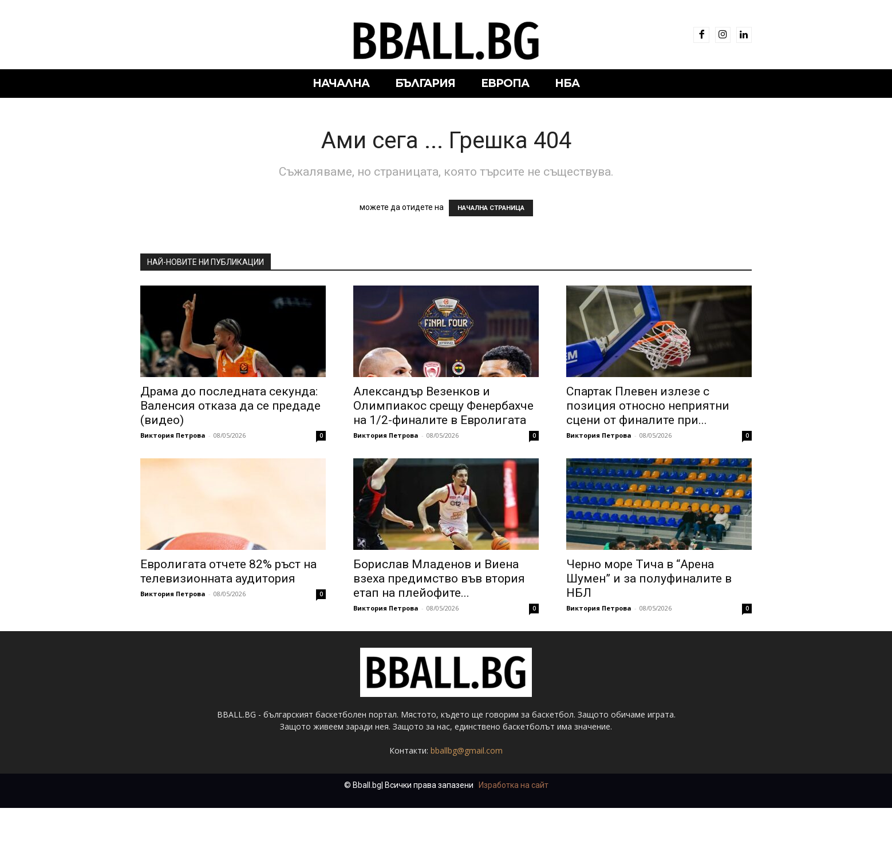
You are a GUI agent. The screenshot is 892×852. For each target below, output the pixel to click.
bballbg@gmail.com (467, 750)
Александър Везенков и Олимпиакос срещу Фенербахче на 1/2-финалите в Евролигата (443, 406)
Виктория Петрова (173, 435)
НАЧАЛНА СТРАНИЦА (490, 208)
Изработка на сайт (513, 785)
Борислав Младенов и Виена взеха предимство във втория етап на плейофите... (439, 578)
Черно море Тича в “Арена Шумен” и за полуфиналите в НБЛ (649, 578)
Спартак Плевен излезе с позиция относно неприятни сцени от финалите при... (647, 406)
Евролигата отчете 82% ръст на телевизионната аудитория (228, 571)
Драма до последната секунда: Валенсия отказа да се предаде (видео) (230, 406)
